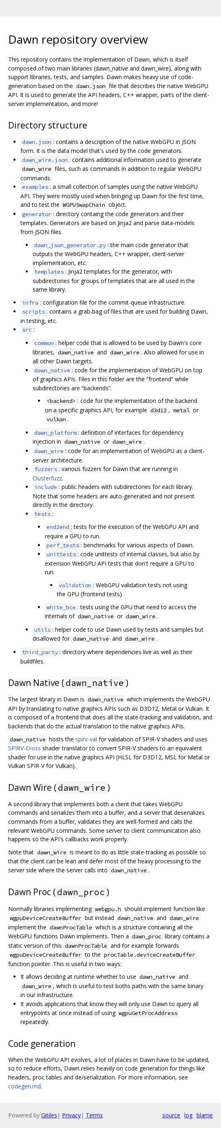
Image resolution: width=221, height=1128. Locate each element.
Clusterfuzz (47, 478)
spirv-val (86, 739)
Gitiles (49, 1115)
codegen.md (24, 1086)
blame (205, 1115)
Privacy (71, 1115)
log (188, 1115)
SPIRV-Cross (24, 748)
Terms (94, 1115)
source (171, 1115)
